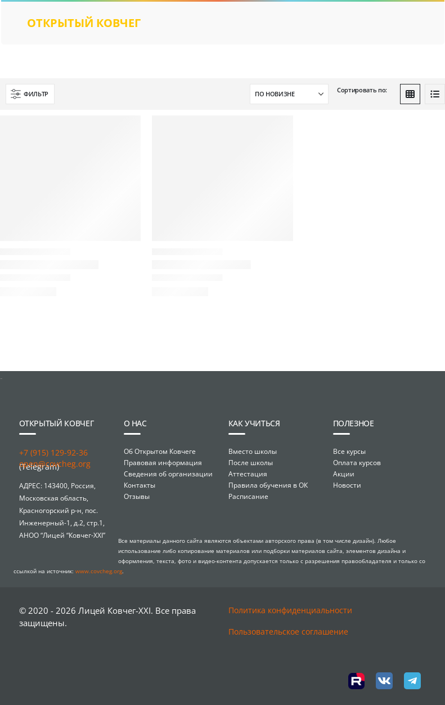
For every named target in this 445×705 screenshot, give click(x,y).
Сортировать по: (362, 90)
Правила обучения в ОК (268, 485)
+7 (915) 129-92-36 (53, 452)
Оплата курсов (357, 462)
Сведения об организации (168, 474)
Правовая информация (163, 462)
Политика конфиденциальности (290, 610)
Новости (347, 485)
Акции (343, 474)
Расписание (248, 496)
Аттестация (247, 474)
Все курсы (349, 451)
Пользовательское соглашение (288, 631)
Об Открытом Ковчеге (160, 451)
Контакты (139, 485)
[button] (30, 94)
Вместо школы (252, 451)
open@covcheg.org (55, 463)
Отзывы (137, 496)
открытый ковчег (84, 22)
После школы (250, 462)
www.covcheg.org (98, 571)
